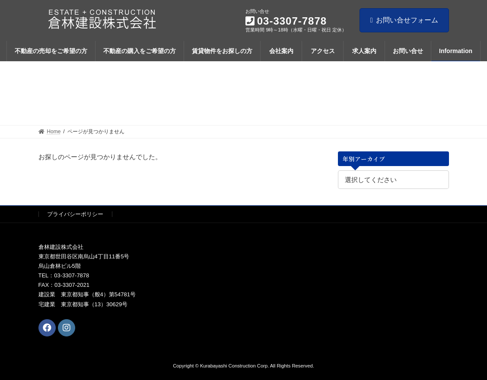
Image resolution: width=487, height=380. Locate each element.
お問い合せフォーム (404, 20)
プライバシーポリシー (75, 214)
